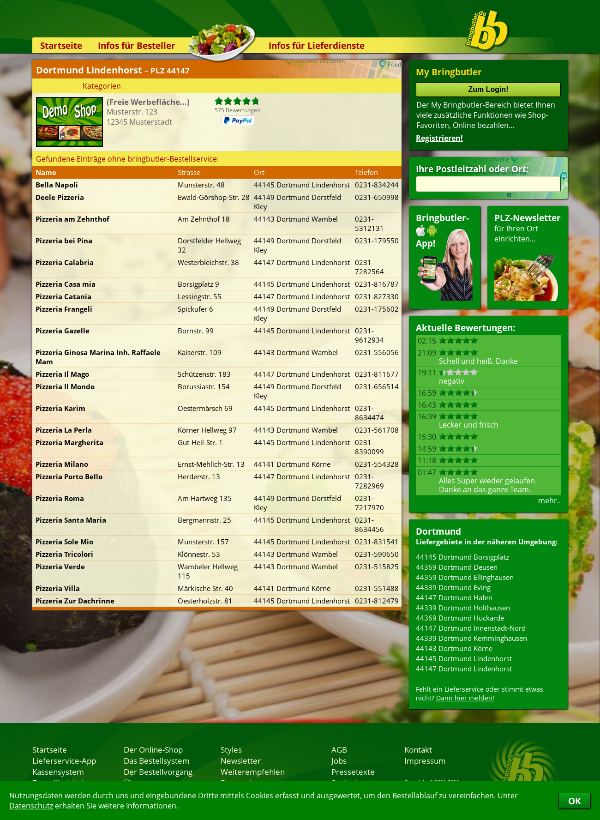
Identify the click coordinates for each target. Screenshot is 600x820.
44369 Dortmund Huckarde (460, 617)
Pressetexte (353, 771)
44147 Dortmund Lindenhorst (464, 668)
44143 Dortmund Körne (454, 648)
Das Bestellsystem (157, 760)
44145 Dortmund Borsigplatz (462, 556)
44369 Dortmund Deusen (457, 567)
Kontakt (418, 749)
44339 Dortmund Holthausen (463, 607)
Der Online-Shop (153, 749)
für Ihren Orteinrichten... (527, 256)
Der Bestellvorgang (158, 771)
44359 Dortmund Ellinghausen (465, 577)
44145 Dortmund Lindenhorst (464, 658)
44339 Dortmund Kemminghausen (471, 638)
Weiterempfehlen (253, 771)
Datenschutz (31, 806)
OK (574, 801)
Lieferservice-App (64, 760)
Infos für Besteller (136, 45)
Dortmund (438, 531)
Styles (231, 749)
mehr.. (549, 500)
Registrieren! (439, 138)
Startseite (61, 45)
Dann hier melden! (465, 697)
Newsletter (241, 760)
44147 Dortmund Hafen (454, 597)
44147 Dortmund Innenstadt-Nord (471, 628)
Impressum (425, 760)
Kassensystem (58, 771)
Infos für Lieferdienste (317, 45)
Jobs (339, 760)
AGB (339, 749)
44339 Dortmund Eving (453, 587)
